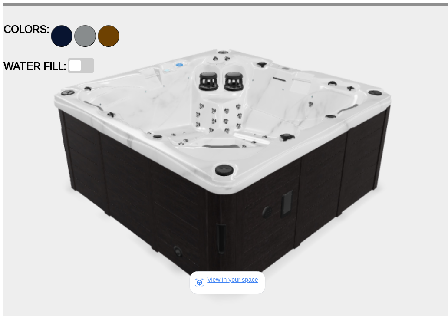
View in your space (232, 279)
